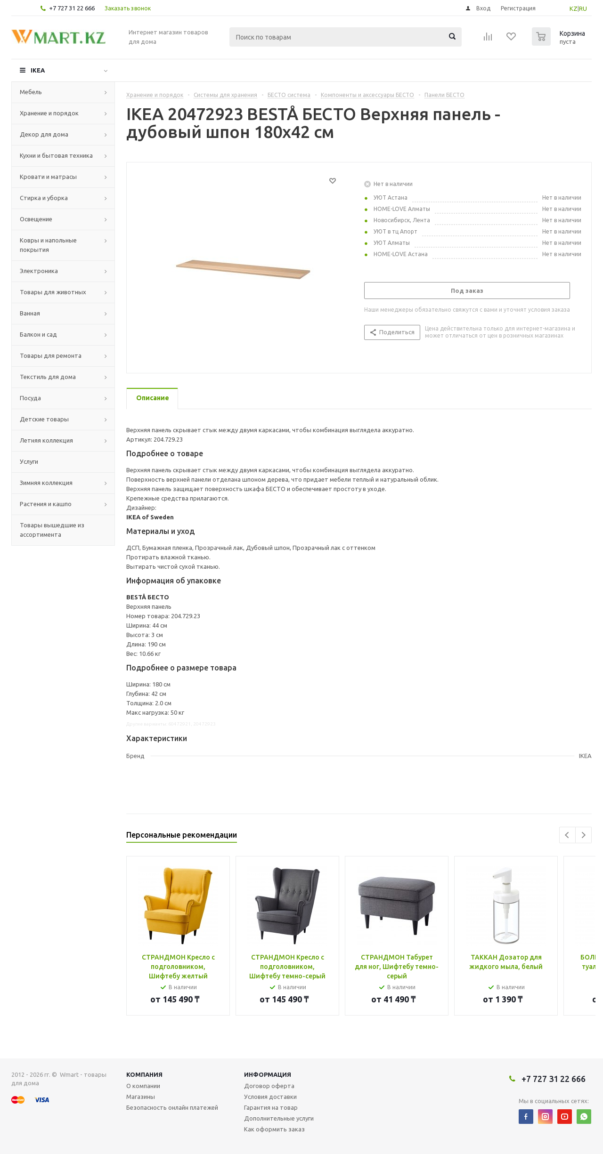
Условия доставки (270, 1096)
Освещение (36, 219)
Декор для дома (44, 134)
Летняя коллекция (46, 440)
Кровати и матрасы (48, 176)
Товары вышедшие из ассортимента (52, 530)
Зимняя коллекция (46, 482)
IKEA (38, 70)
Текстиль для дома (48, 376)
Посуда (30, 398)
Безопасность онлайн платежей (172, 1107)
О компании (143, 1085)
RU (583, 8)
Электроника (39, 270)
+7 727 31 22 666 (72, 8)
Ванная (30, 313)
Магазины (140, 1096)
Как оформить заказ (274, 1129)
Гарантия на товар (271, 1107)
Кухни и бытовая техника (56, 155)
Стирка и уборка (44, 197)
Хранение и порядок (49, 113)
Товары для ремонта (50, 355)
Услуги (29, 461)
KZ (574, 8)
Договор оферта (269, 1085)
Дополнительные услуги (279, 1118)
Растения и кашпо (46, 503)
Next (583, 835)
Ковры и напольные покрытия (48, 245)
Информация (267, 1074)
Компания (144, 1074)
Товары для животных (53, 292)
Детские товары (44, 419)
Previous (567, 835)
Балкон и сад (38, 334)
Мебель (31, 92)
